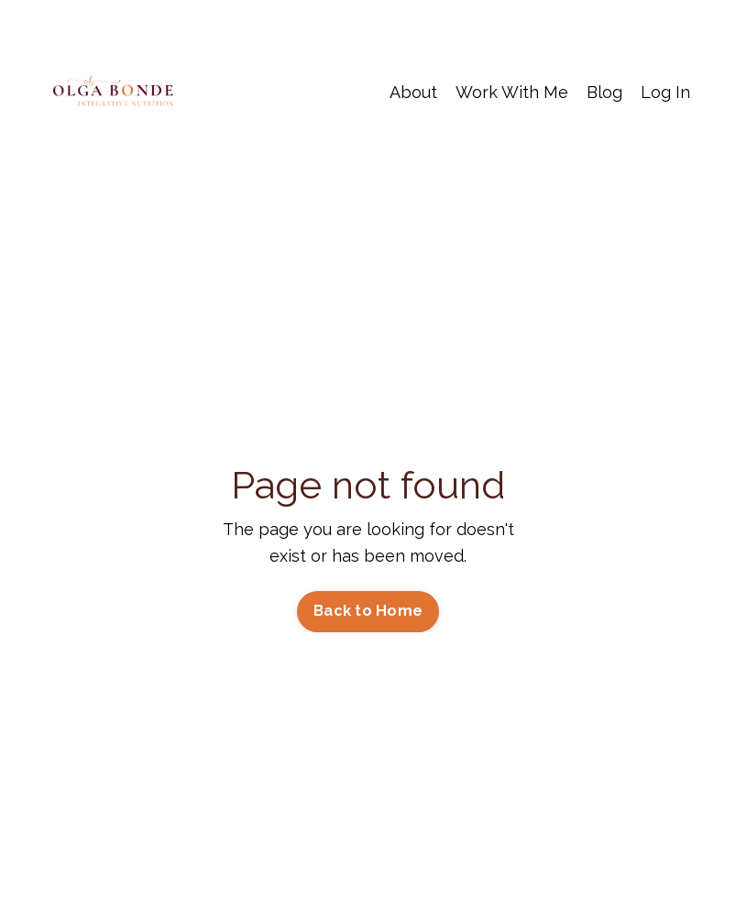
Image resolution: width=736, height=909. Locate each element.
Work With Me (512, 92)
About (413, 92)
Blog (604, 92)
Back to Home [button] (368, 610)
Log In (665, 92)
